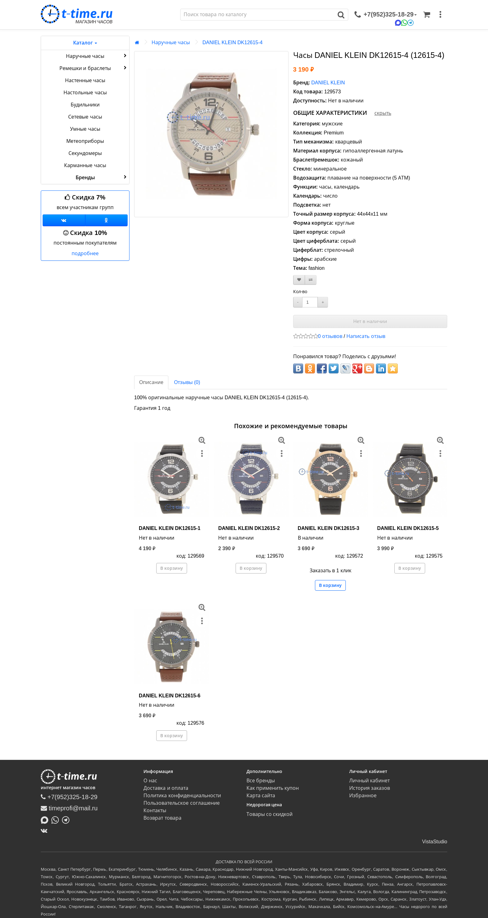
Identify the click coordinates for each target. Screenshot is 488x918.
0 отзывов (330, 336)
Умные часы (85, 129)
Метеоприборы (85, 141)
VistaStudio (434, 841)
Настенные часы (85, 80)
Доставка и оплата (165, 788)
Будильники (85, 104)
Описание (151, 382)
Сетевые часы (85, 116)
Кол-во (300, 291)
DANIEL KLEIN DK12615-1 (169, 528)
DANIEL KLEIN (328, 82)
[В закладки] (299, 280)
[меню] (440, 14)
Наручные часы (97, 56)
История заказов (369, 788)
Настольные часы (84, 92)
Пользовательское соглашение (181, 803)
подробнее (85, 253)
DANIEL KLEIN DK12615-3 (328, 528)
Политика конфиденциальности (182, 795)
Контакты (154, 810)
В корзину (171, 568)
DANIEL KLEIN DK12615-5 (408, 528)
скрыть (382, 113)
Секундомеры (85, 153)
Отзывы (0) (187, 382)
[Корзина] (427, 14)
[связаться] (385, 14)
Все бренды (260, 780)
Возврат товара (162, 818)
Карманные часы (85, 165)
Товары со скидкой (269, 814)
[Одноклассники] (106, 220)
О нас (150, 780)
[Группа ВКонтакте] (64, 220)
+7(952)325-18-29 (69, 797)
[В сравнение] (311, 280)
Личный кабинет (369, 780)
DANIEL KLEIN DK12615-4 (232, 42)
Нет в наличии (370, 321)
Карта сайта (260, 795)
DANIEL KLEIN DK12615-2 (249, 528)
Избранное (363, 795)
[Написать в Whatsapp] (56, 819)
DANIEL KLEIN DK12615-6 (169, 695)
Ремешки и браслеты (93, 68)
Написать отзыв (365, 336)
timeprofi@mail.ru (69, 808)
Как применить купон (272, 788)
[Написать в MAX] (46, 819)
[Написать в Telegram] (67, 819)
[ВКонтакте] (45, 830)
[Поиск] (257, 15)
